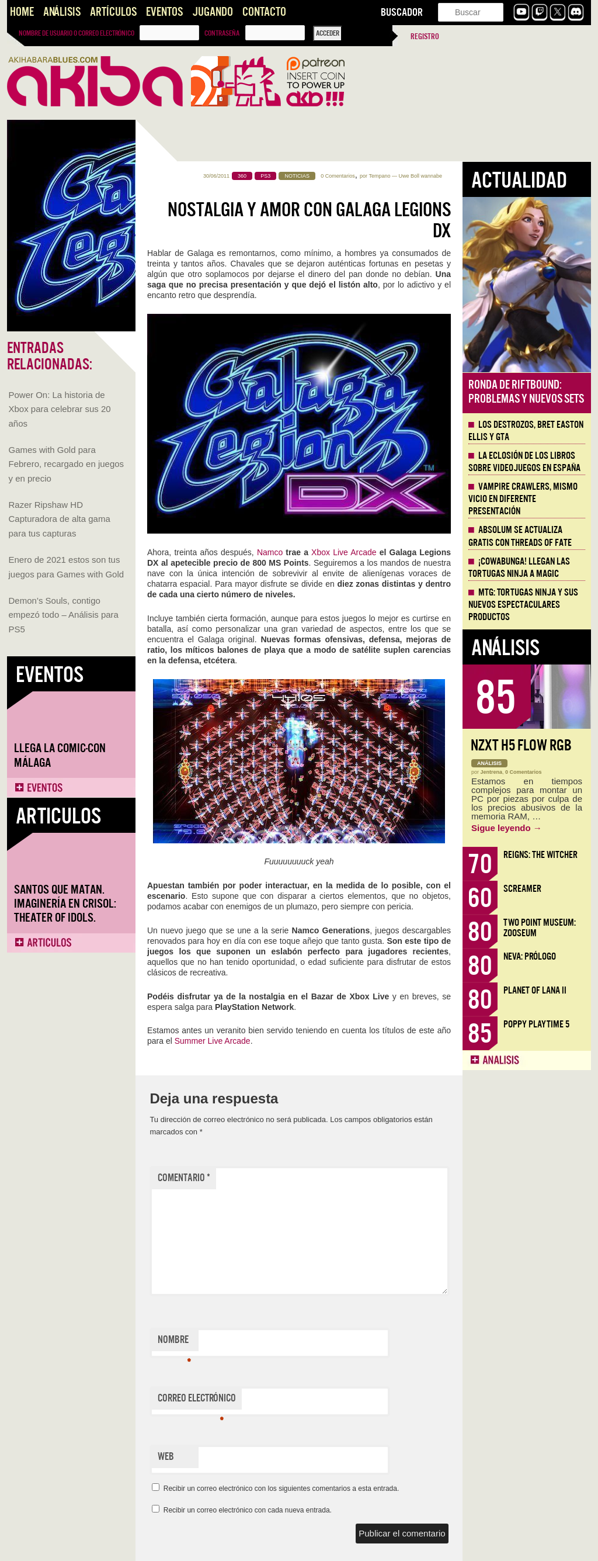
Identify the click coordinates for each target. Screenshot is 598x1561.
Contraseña (221, 33)
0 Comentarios (338, 176)
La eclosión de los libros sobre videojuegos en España (524, 462)
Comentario (184, 1178)
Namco (270, 552)
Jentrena (492, 772)
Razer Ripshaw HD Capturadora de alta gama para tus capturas (59, 519)
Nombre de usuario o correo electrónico (76, 33)
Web (166, 1457)
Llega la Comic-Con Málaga (60, 755)
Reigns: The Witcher (540, 854)
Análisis (62, 12)
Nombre (174, 1342)
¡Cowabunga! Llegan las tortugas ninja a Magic (519, 568)
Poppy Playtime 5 (536, 1024)
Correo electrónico (197, 1401)
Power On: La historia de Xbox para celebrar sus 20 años (60, 409)
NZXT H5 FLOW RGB (521, 745)
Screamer (522, 888)
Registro (425, 36)
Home (22, 12)
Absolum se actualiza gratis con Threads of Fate (520, 536)
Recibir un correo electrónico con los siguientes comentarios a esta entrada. (281, 1488)
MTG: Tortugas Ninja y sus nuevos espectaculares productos (523, 605)
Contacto (264, 12)
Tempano (379, 176)
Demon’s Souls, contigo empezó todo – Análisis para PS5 (64, 615)
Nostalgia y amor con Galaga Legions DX (309, 220)
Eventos (164, 12)
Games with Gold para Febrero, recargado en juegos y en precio (66, 464)
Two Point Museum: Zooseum (539, 928)
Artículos (113, 12)
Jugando (212, 12)
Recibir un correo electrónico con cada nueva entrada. (248, 1510)
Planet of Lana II (534, 990)
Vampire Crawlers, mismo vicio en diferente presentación (523, 499)
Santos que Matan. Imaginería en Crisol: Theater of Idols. (65, 904)
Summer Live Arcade (213, 1041)
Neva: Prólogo (529, 956)
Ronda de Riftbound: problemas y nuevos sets (526, 392)
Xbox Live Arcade (343, 552)
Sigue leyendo (506, 827)
